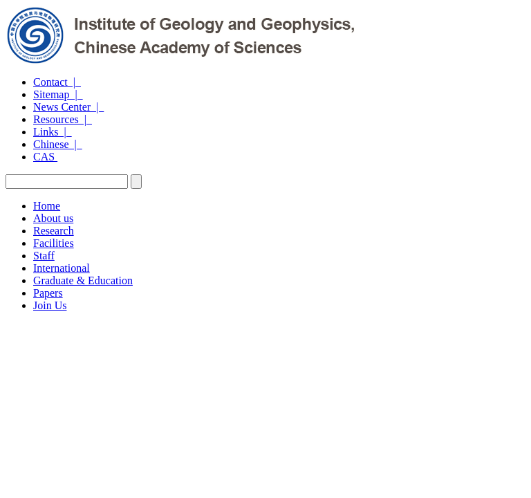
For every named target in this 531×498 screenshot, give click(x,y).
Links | (52, 132)
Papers (48, 293)
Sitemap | (58, 94)
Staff (44, 255)
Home (46, 206)
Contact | (57, 82)
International (61, 268)
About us (53, 218)
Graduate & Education (83, 280)
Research (53, 231)
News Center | (68, 107)
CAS (45, 157)
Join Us (49, 305)
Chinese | (57, 144)
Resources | (62, 119)
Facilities (53, 243)
